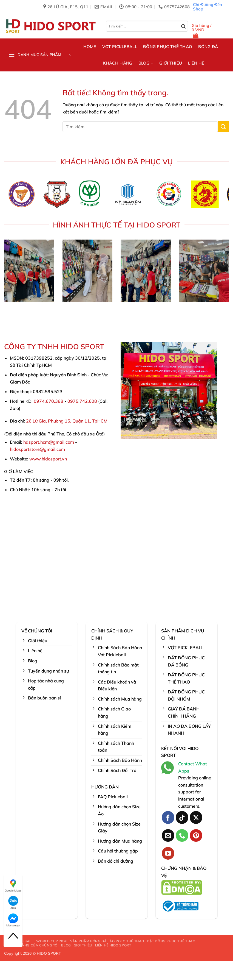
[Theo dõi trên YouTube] (168, 853)
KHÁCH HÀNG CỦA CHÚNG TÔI (32, 945)
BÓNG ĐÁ (208, 46)
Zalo (13, 903)
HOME (89, 46)
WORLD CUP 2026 (51, 941)
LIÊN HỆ (196, 63)
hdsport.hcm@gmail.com (48, 442)
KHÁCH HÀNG (117, 63)
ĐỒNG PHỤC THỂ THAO (167, 46)
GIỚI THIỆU (170, 63)
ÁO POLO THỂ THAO (126, 941)
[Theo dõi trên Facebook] (168, 817)
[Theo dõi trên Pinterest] (196, 835)
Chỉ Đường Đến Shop (207, 7)
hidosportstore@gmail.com (37, 449)
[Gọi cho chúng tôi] (182, 835)
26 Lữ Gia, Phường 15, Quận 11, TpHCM (66, 421)
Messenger (13, 920)
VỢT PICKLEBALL (119, 46)
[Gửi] (183, 26)
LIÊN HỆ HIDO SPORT (113, 945)
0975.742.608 (82, 401)
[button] (208, 31)
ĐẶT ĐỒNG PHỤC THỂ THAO (171, 941)
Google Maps (13, 885)
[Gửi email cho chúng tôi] (168, 835)
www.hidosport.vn (48, 459)
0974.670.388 (48, 401)
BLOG (146, 63)
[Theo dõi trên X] (196, 817)
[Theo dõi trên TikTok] (182, 817)
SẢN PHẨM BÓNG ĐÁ (88, 941)
